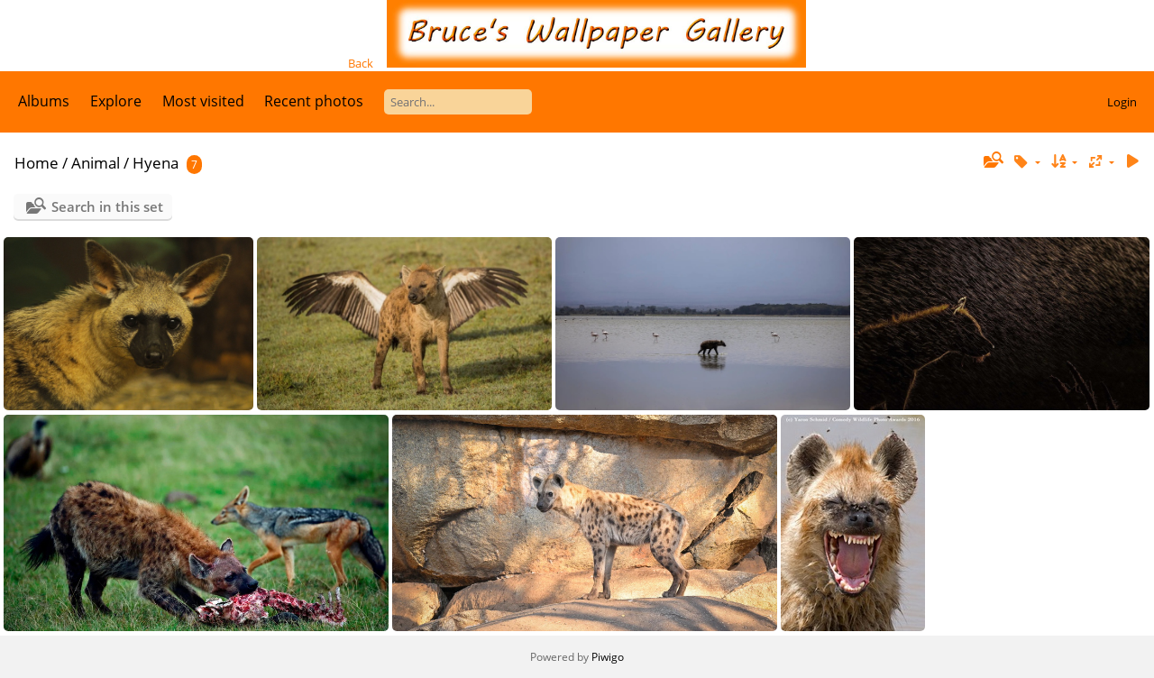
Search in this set (107, 206)
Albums (43, 101)
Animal (95, 162)
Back (360, 63)
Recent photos (313, 101)
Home (36, 162)
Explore (116, 101)
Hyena (156, 162)
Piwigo (607, 656)
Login (1122, 102)
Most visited (203, 101)
